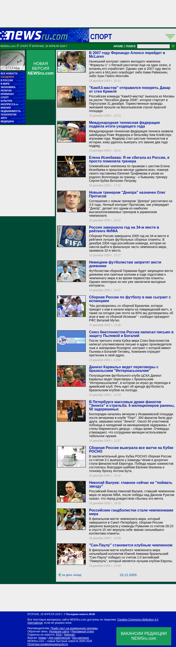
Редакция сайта (59, 631)
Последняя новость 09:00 (80, 614)
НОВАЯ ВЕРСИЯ (41, 68)
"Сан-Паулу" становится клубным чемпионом (130, 545)
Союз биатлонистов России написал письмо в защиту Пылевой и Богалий (131, 334)
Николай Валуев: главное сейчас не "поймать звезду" (130, 484)
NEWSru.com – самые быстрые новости (52, 641)
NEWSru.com (8, 46)
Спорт (101, 36)
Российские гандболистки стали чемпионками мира (131, 512)
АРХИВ (118, 46)
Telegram (69, 634)
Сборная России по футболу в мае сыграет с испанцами (130, 299)
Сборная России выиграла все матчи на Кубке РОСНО (131, 449)
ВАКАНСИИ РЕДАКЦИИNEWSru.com (144, 636)
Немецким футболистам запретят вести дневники (125, 264)
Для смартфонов (59, 637)
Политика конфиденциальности (47, 644)
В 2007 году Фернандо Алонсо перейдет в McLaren (127, 54)
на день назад (71, 575)
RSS (58, 634)
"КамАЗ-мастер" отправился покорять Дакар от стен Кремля (129, 89)
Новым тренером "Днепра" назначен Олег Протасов (127, 194)
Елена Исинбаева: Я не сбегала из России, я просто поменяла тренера (129, 159)
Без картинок (80, 637)
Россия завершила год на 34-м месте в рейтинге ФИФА (124, 229)
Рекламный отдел (83, 631)
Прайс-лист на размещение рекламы (74, 628)
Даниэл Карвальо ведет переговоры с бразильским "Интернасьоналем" (123, 369)
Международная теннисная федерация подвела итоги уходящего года (124, 124)
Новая (42, 637)
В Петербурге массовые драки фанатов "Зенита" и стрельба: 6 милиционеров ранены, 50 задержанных (132, 405)
